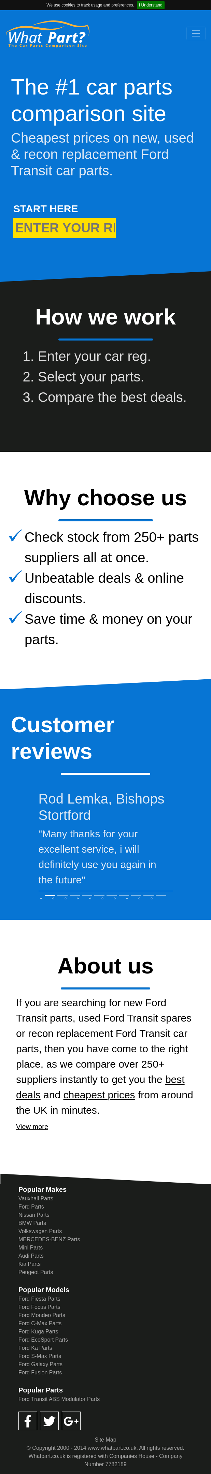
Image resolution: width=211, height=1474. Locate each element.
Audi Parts (31, 1256)
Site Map (105, 1440)
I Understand (151, 5)
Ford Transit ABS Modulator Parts (59, 1399)
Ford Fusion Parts (40, 1372)
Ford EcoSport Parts (43, 1340)
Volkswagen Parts (40, 1231)
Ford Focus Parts (39, 1307)
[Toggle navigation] (196, 33)
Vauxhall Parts (35, 1198)
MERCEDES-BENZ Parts (49, 1239)
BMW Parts (32, 1223)
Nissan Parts (34, 1215)
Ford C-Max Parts (39, 1323)
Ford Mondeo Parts (41, 1315)
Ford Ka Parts (35, 1348)
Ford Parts (31, 1207)
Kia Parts (29, 1264)
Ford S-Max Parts (39, 1356)
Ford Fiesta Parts (39, 1299)
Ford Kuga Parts (38, 1331)
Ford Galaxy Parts (40, 1364)
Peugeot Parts (35, 1272)
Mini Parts (30, 1248)
